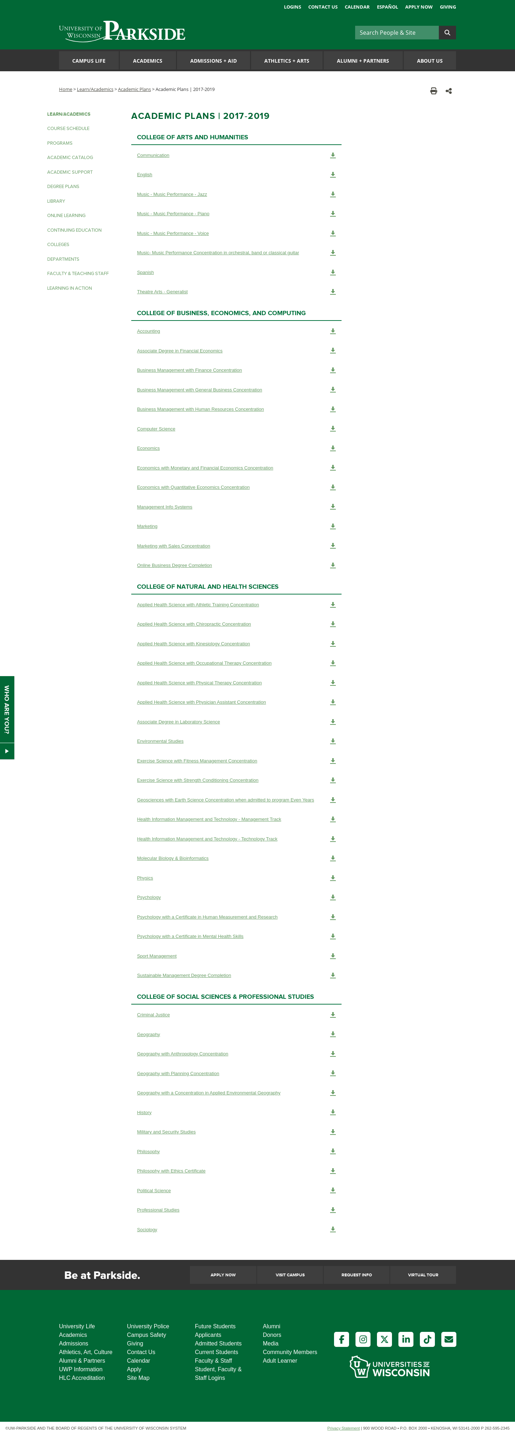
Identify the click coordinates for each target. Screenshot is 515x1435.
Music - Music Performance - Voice (236, 233)
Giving (448, 7)
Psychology (236, 897)
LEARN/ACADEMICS (68, 114)
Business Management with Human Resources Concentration (236, 409)
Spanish (236, 272)
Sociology (236, 1229)
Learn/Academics (95, 89)
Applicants (208, 1335)
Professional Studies (236, 1210)
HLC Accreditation (82, 1378)
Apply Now (419, 7)
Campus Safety (146, 1335)
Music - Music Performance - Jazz (236, 194)
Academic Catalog (70, 157)
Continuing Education (74, 230)
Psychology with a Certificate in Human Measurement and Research (236, 917)
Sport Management (236, 956)
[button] (448, 91)
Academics (147, 60)
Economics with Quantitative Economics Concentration (236, 487)
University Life (77, 1326)
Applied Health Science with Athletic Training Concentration (236, 605)
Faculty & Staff (213, 1361)
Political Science (236, 1190)
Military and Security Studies (236, 1132)
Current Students (216, 1352)
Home (65, 89)
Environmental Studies (236, 741)
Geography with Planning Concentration (236, 1073)
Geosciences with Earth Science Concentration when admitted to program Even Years (236, 800)
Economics (236, 448)
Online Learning (66, 215)
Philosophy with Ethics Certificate (236, 1171)
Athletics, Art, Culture (85, 1352)
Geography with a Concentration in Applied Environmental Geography (236, 1093)
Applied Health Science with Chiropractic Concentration (236, 624)
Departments (63, 259)
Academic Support (70, 172)
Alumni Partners (363, 60)
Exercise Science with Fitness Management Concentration (236, 761)
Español (387, 7)
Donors (272, 1335)
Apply (134, 1369)
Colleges (58, 244)
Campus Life (89, 60)
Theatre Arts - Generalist (236, 292)
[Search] (397, 32)
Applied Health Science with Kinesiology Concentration (236, 644)
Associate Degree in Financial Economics (236, 350)
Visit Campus (290, 1275)
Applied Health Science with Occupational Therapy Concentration (236, 663)
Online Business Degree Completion (236, 565)
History (236, 1112)
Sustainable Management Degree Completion (236, 975)
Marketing (236, 526)
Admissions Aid (213, 60)
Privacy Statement (343, 1428)
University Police (148, 1326)
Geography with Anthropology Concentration (236, 1054)
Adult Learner (280, 1361)
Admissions (73, 1343)
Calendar (357, 7)
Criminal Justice (236, 1015)
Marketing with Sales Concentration (236, 546)
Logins (292, 7)
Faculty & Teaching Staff (78, 273)
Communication (236, 155)
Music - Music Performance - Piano (236, 214)
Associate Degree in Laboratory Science (236, 722)
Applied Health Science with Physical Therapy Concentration (236, 683)
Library (56, 201)
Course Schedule (68, 128)
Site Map (138, 1378)
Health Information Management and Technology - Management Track (236, 819)
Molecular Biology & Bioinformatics (236, 858)
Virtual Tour (423, 1275)
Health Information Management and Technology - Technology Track (236, 839)
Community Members (290, 1352)
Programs (60, 143)
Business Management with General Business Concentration (236, 390)
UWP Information (81, 1369)
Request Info (357, 1275)
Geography (236, 1034)
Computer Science (236, 429)
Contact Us (323, 7)
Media (271, 1343)
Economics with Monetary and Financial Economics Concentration (236, 468)
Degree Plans (63, 186)
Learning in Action (69, 288)
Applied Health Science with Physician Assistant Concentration (236, 702)
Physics (236, 878)
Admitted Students (218, 1343)
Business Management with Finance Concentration (236, 370)
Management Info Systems (236, 507)
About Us (430, 60)
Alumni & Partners (82, 1361)
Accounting (236, 331)
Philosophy (236, 1151)
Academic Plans (134, 89)
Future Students (215, 1326)
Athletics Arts (286, 60)
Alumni (271, 1326)
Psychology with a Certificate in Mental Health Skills (236, 936)
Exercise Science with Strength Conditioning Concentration (236, 780)
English (236, 175)
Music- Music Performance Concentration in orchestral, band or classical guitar (236, 253)
